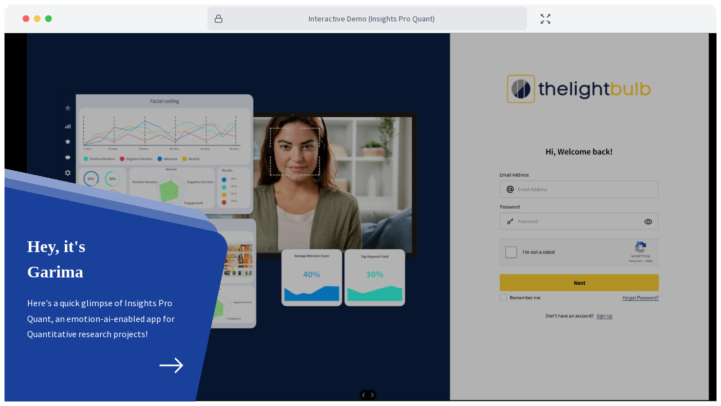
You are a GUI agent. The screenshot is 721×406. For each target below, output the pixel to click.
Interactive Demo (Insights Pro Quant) (372, 19)
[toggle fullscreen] (545, 19)
